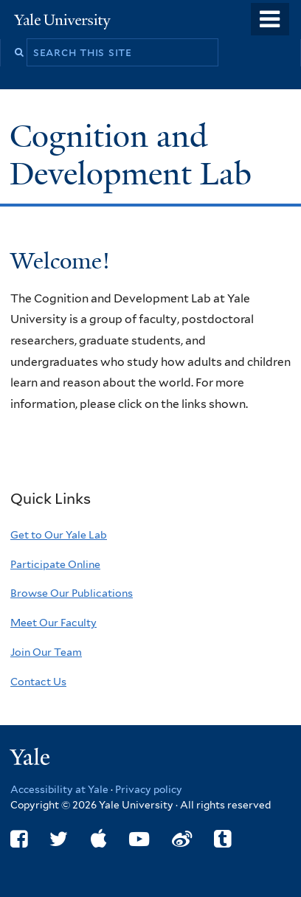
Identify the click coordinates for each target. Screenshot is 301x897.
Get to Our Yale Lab (58, 535)
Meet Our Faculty (53, 622)
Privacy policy (148, 789)
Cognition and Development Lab (135, 154)
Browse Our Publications (71, 593)
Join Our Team (46, 652)
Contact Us (38, 682)
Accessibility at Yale (59, 789)
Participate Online (55, 564)
